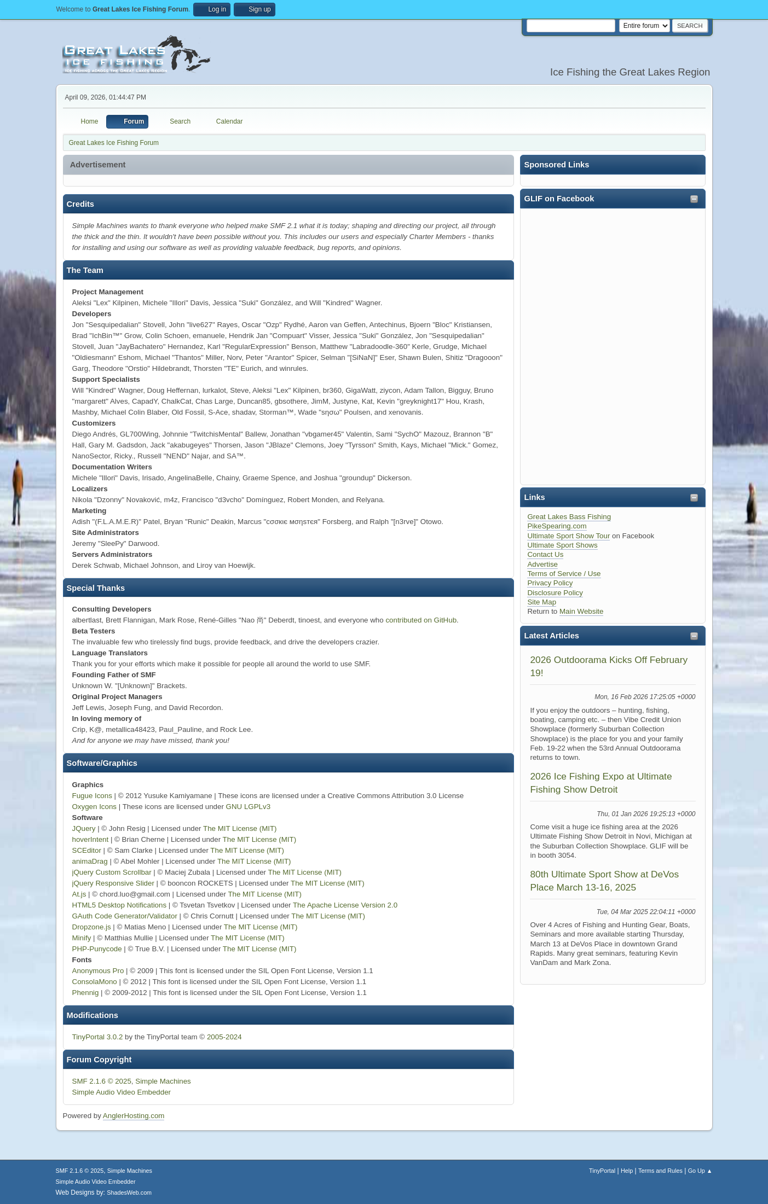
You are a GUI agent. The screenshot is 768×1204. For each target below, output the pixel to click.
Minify (81, 938)
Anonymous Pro (98, 971)
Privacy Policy (550, 583)
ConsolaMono (94, 982)
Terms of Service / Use (563, 573)
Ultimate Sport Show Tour (568, 536)
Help (627, 1170)
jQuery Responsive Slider (113, 883)
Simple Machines (162, 1081)
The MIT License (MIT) (240, 828)
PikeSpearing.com (556, 526)
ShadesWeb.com (129, 1192)
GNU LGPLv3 (248, 806)
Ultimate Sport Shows (562, 545)
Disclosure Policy (554, 593)
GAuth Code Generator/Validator (124, 916)
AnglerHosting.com (134, 1116)
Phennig (85, 992)
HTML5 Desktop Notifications (119, 905)
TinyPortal (602, 1170)
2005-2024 (224, 1037)
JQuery (84, 828)
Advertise (542, 564)
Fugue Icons (92, 796)
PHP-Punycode (97, 949)
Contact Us (545, 554)
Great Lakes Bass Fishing (569, 517)
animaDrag (90, 861)
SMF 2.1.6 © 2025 (101, 1081)
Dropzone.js (91, 927)
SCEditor (86, 850)
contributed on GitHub (421, 620)
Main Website (581, 611)
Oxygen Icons (94, 806)
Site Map (541, 602)
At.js (79, 894)
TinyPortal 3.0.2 (97, 1037)
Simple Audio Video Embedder (121, 1092)
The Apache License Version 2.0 (345, 905)
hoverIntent (90, 839)
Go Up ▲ (700, 1170)
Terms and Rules (660, 1170)
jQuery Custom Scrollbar (112, 872)
